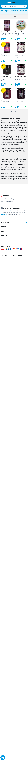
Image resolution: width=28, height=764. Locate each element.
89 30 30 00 (17, 214)
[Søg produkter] (24, 6)
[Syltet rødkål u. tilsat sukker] (21, 75)
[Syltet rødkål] (7, 30)
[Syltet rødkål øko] (21, 52)
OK (26, 10)
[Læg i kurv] (11, 38)
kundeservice (11, 210)
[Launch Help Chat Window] (2, 757)
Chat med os (4, 214)
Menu (3, 2)
